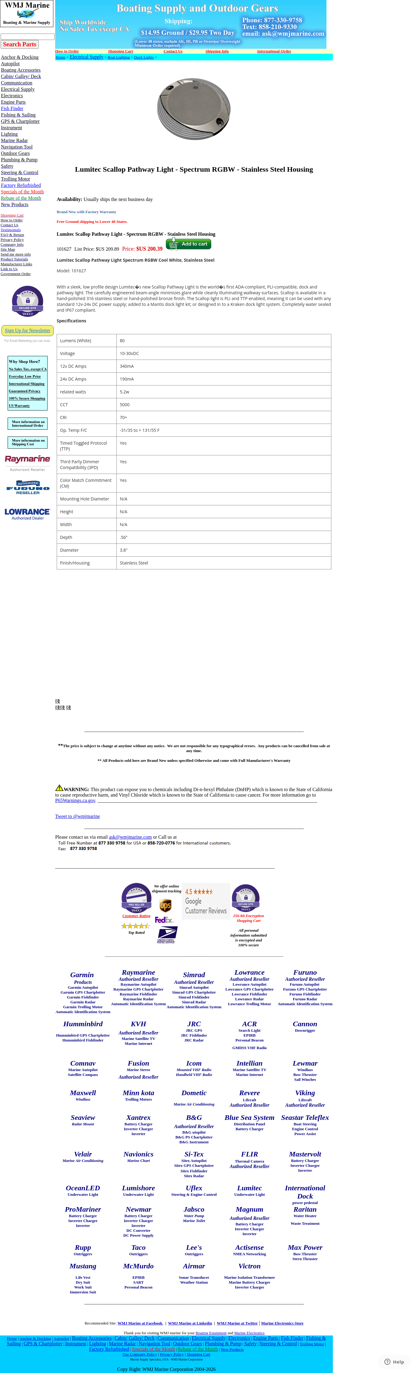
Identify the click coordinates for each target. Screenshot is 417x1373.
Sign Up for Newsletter (27, 330)
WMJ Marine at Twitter (237, 1323)
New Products (232, 1349)
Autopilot (61, 1338)
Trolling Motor (312, 1344)
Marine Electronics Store (282, 1323)
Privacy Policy (172, 1354)
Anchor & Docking (35, 1338)
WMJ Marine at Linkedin (190, 1323)
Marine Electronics (249, 1333)
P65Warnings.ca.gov (75, 800)
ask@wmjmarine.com (130, 837)
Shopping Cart (198, 1354)
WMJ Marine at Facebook (140, 1323)
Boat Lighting (119, 57)
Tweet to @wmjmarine (77, 816)
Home (61, 57)
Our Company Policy (140, 1354)
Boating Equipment (211, 1333)
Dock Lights (144, 57)
